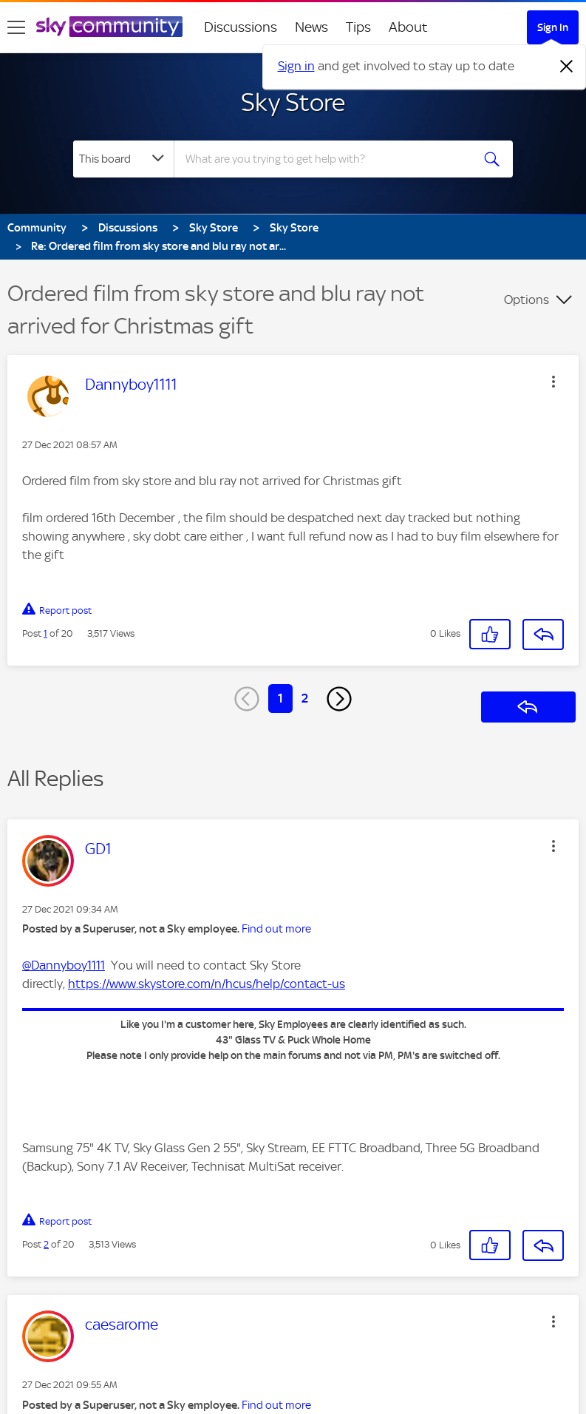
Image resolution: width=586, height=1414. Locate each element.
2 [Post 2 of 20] (46, 1244)
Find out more (276, 929)
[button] (553, 381)
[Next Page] (339, 699)
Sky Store (293, 102)
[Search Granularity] (123, 159)
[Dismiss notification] (567, 66)
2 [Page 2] (304, 698)
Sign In (552, 27)
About (408, 26)
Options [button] (526, 299)
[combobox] (326, 159)
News (311, 26)
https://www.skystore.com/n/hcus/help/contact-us (206, 983)
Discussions (240, 26)
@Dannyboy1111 (63, 965)
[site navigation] (16, 27)
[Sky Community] (109, 27)
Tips (358, 26)
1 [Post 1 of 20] (45, 633)
